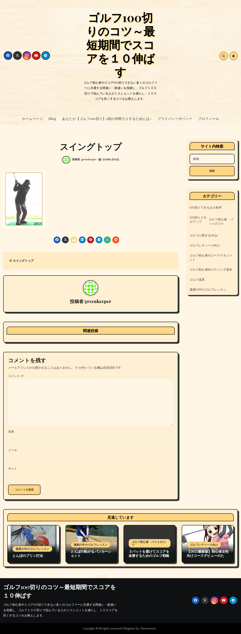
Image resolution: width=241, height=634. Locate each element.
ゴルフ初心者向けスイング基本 (211, 269)
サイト (12, 469)
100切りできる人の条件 (206, 207)
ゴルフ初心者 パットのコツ (221, 221)
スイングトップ (21, 261)
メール (12, 450)
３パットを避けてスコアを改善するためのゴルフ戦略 (149, 553)
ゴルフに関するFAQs (204, 235)
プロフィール (208, 118)
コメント (16, 376)
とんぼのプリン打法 (27, 555)
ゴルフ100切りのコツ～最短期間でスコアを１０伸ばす (120, 44)
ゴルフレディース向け (205, 245)
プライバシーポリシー (175, 118)
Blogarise (129, 628)
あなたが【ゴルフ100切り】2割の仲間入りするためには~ (107, 118)
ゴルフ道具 (197, 279)
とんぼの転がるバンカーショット (91, 553)
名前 (11, 431)
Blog (52, 118)
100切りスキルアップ (198, 219)
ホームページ (32, 118)
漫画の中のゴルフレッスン (208, 289)
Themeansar (148, 628)
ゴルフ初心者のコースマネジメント (211, 257)
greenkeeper (88, 159)
